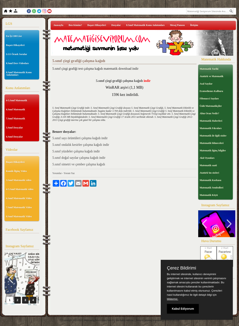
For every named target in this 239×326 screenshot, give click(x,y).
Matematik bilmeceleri (212, 143)
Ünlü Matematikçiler (211, 106)
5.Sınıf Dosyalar (14, 127)
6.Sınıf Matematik (15, 109)
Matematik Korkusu (210, 180)
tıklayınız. (172, 298)
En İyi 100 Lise (14, 36)
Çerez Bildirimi (181, 268)
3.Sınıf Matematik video (18, 180)
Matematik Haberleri (211, 120)
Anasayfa (58, 25)
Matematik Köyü (209, 195)
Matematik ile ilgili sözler (213, 135)
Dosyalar (116, 25)
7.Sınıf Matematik (15, 118)
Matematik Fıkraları (210, 128)
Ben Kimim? (75, 25)
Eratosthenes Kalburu (211, 91)
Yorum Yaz (69, 173)
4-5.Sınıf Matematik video (19, 189)
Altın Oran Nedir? (209, 113)
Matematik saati (208, 165)
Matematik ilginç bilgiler (213, 150)
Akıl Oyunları (207, 158)
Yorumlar (57, 173)
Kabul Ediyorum (183, 308)
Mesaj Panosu (177, 25)
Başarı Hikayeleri (15, 45)
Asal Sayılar (206, 83)
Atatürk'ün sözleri (209, 172)
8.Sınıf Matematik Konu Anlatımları (19, 73)
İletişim (194, 25)
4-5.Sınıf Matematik (16, 100)
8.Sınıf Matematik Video (19, 216)
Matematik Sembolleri (211, 187)
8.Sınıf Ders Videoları (17, 63)
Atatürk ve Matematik (211, 76)
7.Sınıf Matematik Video (19, 207)
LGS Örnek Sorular (16, 54)
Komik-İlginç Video (16, 171)
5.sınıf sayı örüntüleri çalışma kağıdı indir (80, 138)
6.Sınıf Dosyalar (14, 136)
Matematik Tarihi (209, 68)
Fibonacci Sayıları (209, 98)
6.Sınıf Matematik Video (19, 198)
